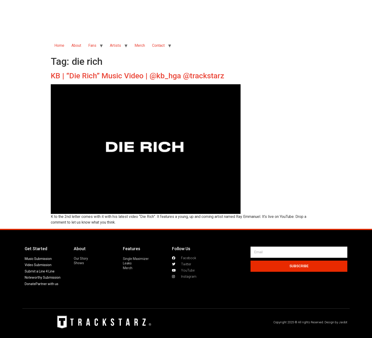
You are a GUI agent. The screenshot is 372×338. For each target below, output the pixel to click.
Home (59, 45)
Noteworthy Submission (42, 277)
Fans (92, 45)
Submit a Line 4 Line (40, 271)
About (76, 45)
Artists (115, 45)
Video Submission (38, 265)
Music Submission (38, 259)
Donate (30, 284)
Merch (140, 45)
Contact (158, 45)
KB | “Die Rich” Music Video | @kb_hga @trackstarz (137, 75)
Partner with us (47, 284)
